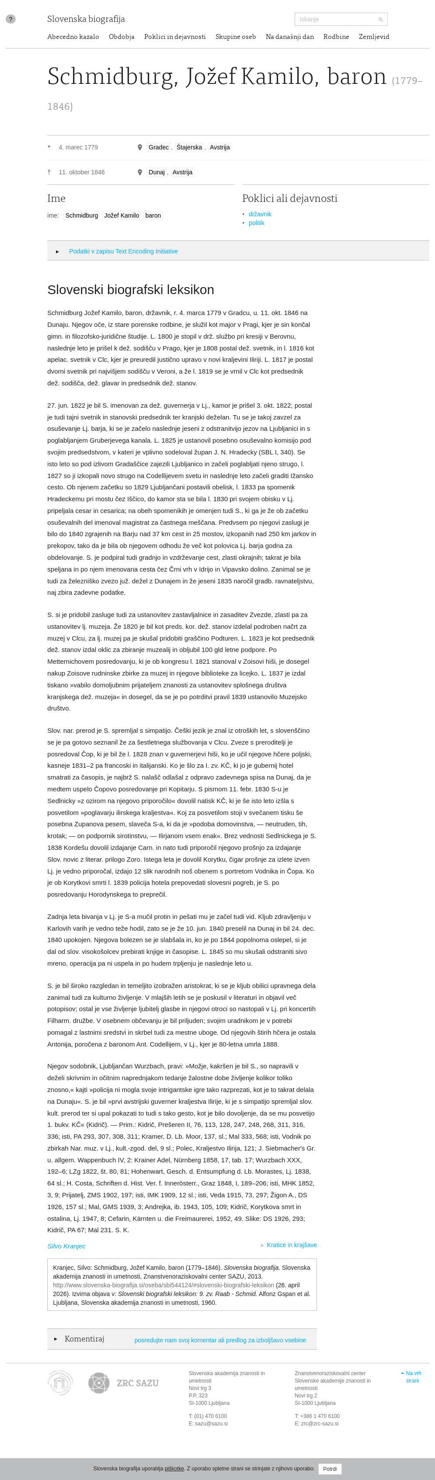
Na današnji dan (290, 37)
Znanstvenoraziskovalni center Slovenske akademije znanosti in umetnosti (333, 1380)
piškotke (174, 1469)
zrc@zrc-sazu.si (320, 1424)
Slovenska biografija (86, 19)
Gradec (159, 147)
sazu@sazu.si (211, 1424)
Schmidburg (82, 215)
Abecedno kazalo (73, 37)
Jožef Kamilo (121, 215)
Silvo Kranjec (66, 1246)
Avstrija (220, 147)
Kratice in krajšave (292, 1244)
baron (153, 215)
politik (256, 222)
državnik (260, 214)
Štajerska (189, 147)
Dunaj (157, 172)
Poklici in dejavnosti (175, 37)
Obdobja (122, 37)
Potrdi (330, 1469)
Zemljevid (374, 37)
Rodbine (336, 37)
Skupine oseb (236, 37)
